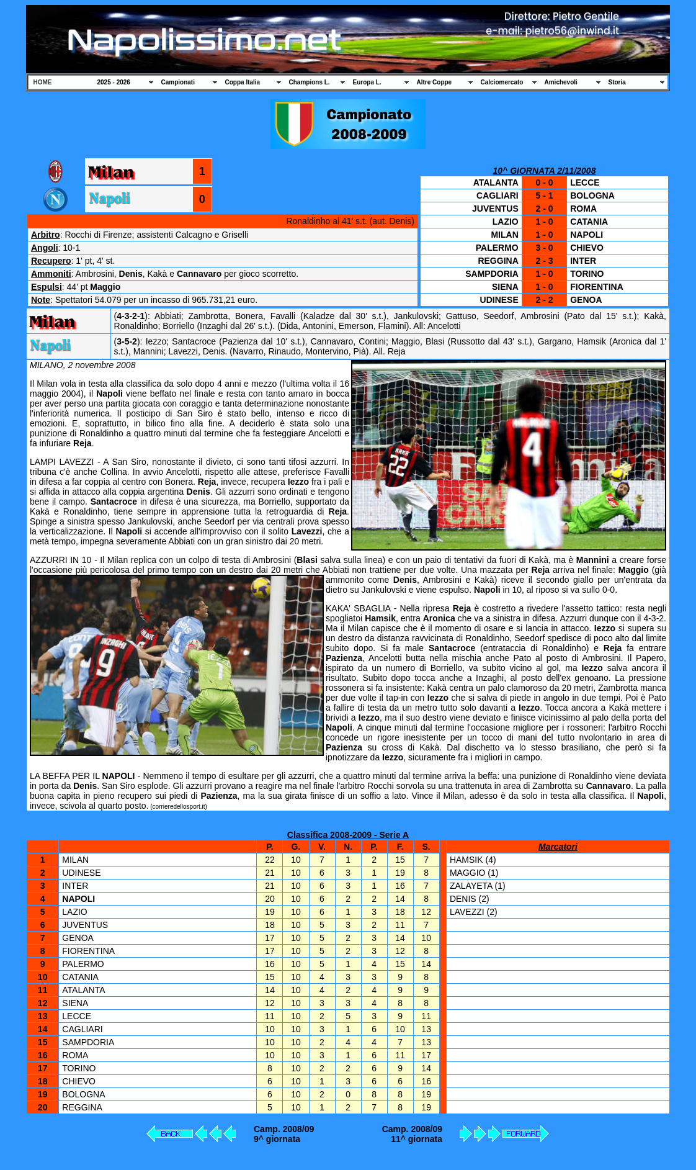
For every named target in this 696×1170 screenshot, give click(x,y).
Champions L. (309, 82)
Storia (617, 82)
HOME (42, 82)
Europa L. (367, 82)
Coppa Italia (243, 82)
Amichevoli (561, 82)
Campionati (178, 82)
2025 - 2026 (113, 82)
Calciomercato (502, 82)
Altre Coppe (434, 82)
